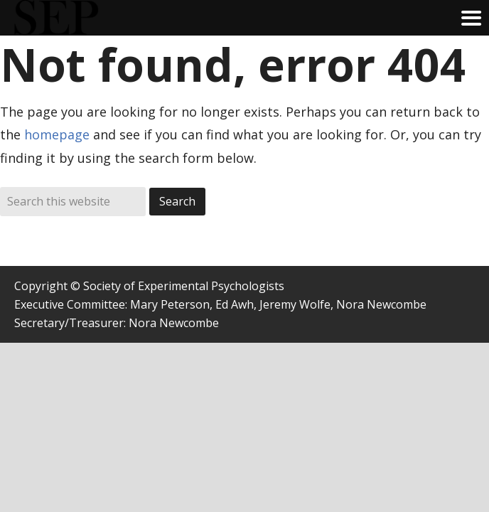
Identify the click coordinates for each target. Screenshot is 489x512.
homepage (57, 134)
